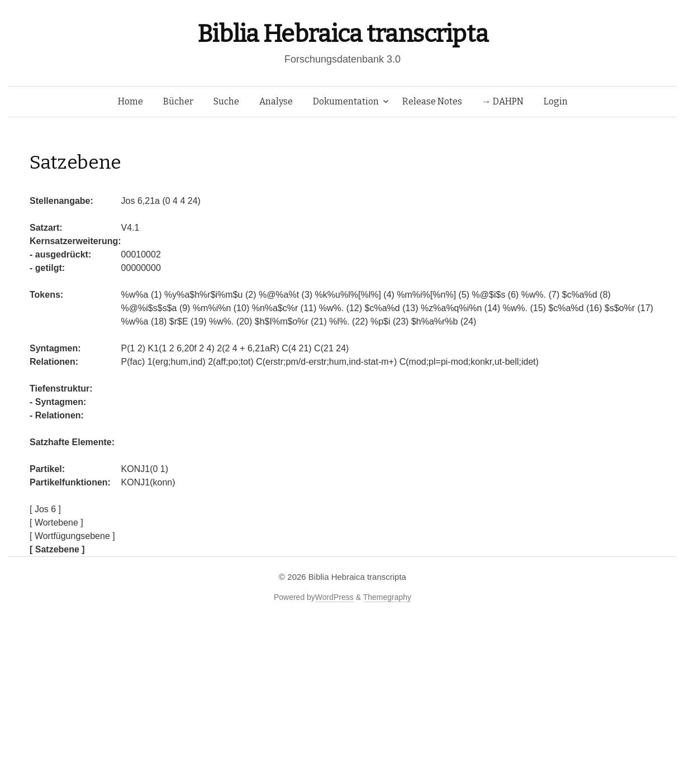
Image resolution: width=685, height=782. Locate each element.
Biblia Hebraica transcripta (342, 34)
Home (130, 101)
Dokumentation (346, 101)
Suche (226, 101)
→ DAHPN (503, 101)
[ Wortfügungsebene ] (72, 536)
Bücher (178, 101)
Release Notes (432, 101)
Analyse (276, 101)
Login (556, 101)
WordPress (334, 597)
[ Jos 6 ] (45, 509)
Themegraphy (387, 597)
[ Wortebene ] (56, 522)
